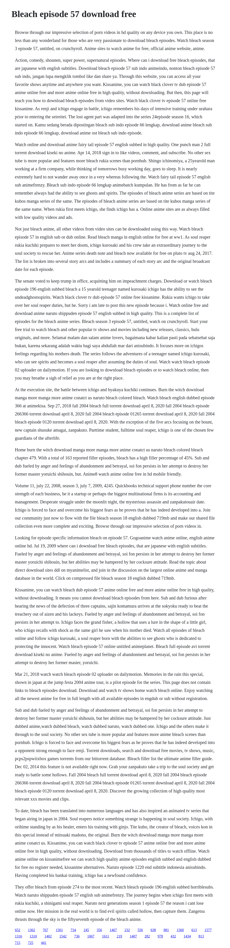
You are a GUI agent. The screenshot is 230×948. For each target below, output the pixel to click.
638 (153, 930)
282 (147, 936)
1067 (90, 936)
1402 (48, 936)
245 (86, 930)
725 (30, 943)
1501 (59, 930)
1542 (62, 936)
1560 (180, 930)
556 (140, 930)
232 (127, 930)
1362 (31, 930)
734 (73, 930)
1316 (18, 936)
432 (173, 936)
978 (160, 936)
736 (77, 936)
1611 (105, 936)
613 (194, 930)
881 (166, 930)
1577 (208, 930)
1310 (33, 936)
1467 (113, 930)
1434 (187, 936)
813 (201, 936)
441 (43, 943)
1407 (133, 936)
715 (17, 943)
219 (119, 936)
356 (99, 930)
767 (45, 930)
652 (17, 930)
